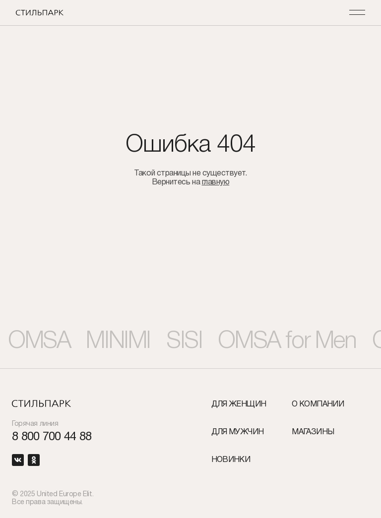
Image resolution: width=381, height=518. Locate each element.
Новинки (231, 460)
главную (216, 182)
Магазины (313, 432)
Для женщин (238, 404)
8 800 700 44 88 (51, 437)
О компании (318, 404)
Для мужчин (237, 432)
